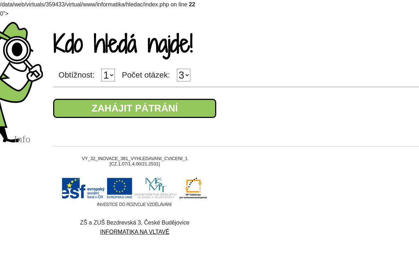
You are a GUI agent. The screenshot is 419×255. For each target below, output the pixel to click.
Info (22, 139)
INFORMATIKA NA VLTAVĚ (134, 232)
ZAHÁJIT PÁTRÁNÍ (135, 108)
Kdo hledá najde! (122, 43)
